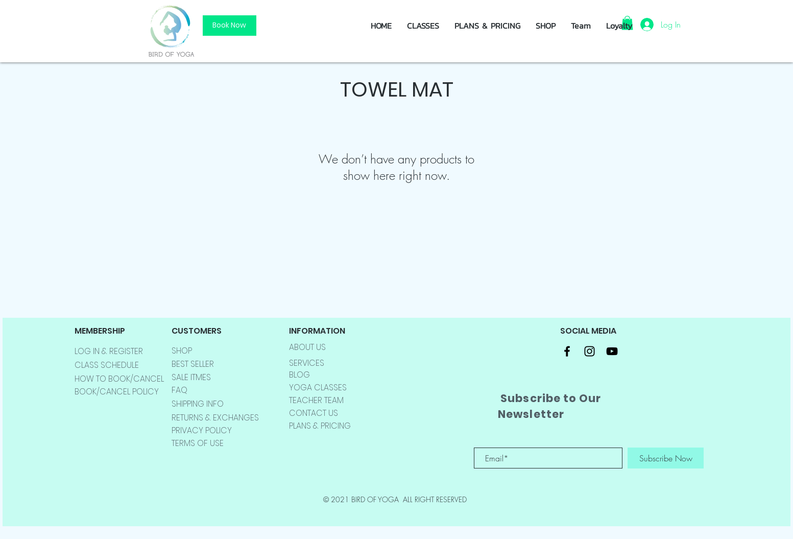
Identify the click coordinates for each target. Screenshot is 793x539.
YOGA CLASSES (318, 387)
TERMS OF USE (198, 443)
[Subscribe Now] (666, 458)
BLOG (299, 375)
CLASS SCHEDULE (107, 365)
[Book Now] (229, 25)
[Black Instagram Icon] (589, 351)
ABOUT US (307, 347)
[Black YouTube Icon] (612, 351)
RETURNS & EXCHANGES (215, 418)
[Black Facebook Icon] (567, 351)
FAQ (179, 390)
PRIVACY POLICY (202, 430)
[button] (545, 25)
